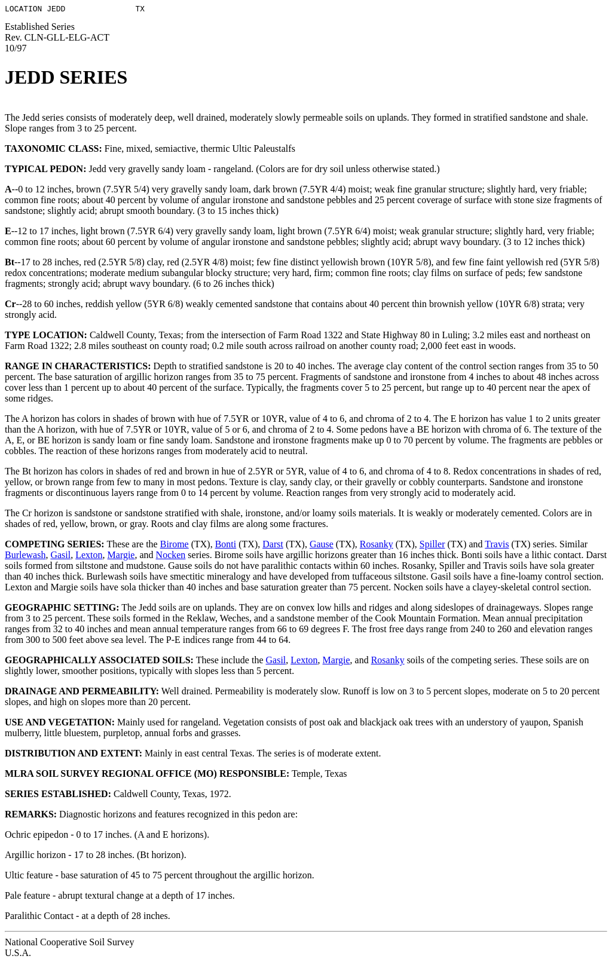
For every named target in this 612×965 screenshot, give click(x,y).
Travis (497, 546)
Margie (121, 557)
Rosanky (376, 546)
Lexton (88, 557)
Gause (321, 546)
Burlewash (25, 557)
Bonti (226, 546)
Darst (272, 546)
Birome (174, 546)
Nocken (171, 557)
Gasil (60, 557)
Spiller (432, 546)
